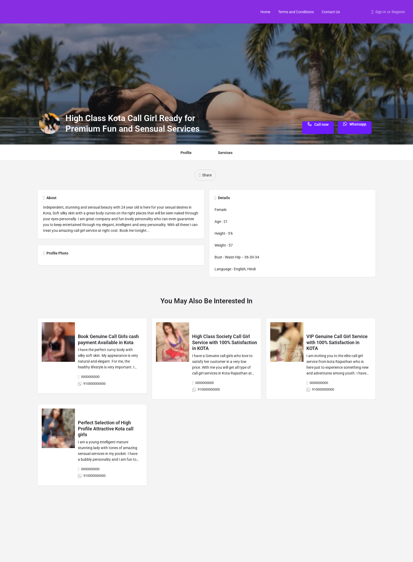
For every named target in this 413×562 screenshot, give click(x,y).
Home (265, 12)
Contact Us (331, 12)
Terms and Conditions (296, 12)
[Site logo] (9, 11)
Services (225, 153)
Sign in (380, 12)
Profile (186, 153)
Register (398, 12)
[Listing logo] (49, 123)
